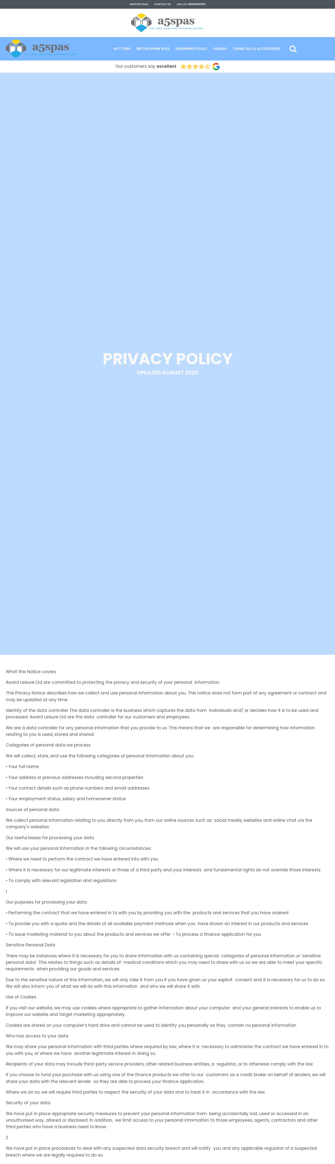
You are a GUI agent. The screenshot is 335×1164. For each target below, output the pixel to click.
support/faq (138, 4)
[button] (122, 48)
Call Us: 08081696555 (191, 4)
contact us (162, 4)
